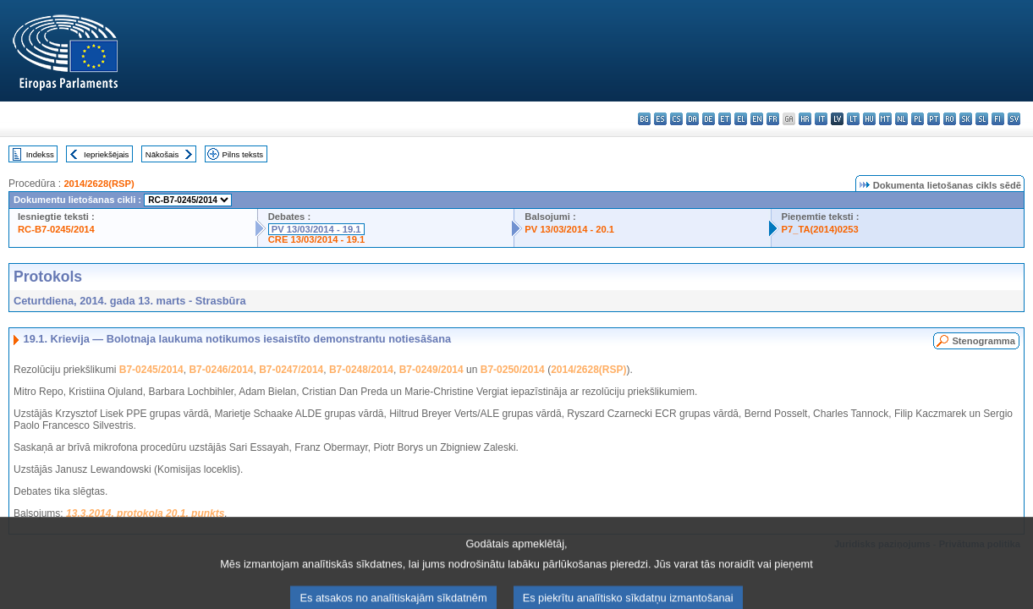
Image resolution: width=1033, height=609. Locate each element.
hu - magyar (869, 118)
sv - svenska (1014, 118)
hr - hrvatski (805, 118)
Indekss (40, 154)
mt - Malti (885, 118)
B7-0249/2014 (431, 370)
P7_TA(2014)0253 (820, 229)
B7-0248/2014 (361, 370)
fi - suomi (998, 118)
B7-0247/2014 (291, 370)
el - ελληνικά (740, 118)
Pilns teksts (243, 154)
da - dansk (692, 118)
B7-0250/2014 (513, 370)
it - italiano (821, 118)
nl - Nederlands (901, 118)
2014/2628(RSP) (98, 183)
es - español (660, 118)
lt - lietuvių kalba (853, 118)
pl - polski (917, 118)
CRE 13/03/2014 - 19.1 (316, 239)
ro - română (949, 118)
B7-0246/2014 (221, 370)
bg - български (644, 118)
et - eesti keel (724, 118)
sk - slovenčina (965, 118)
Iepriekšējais (106, 154)
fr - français (773, 118)
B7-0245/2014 (151, 370)
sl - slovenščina (981, 118)
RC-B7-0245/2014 (56, 229)
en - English (756, 118)
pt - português (933, 118)
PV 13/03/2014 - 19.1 (316, 229)
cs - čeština (676, 118)
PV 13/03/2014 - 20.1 (569, 229)
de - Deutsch (708, 118)
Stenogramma (983, 341)
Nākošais (162, 154)
